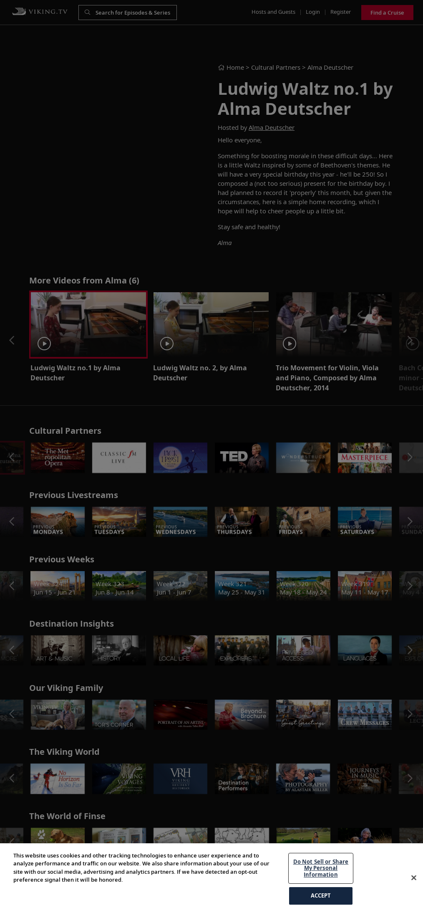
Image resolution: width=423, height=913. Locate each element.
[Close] (414, 878)
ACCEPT (321, 895)
